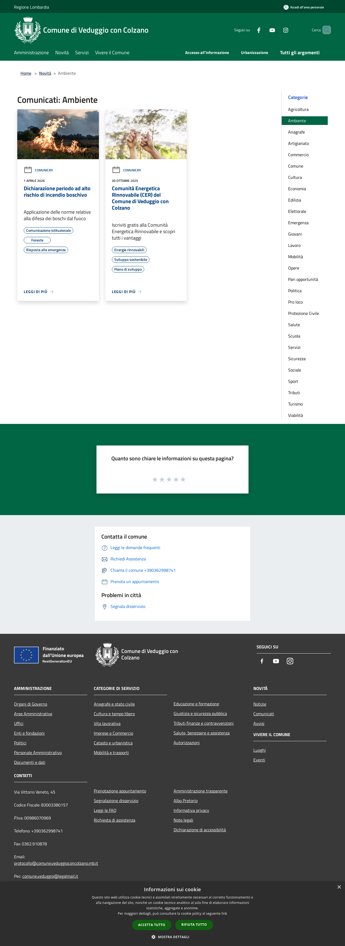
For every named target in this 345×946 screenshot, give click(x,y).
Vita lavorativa (107, 723)
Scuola (294, 336)
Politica (295, 290)
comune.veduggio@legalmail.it (50, 876)
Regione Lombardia (31, 7)
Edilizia (294, 200)
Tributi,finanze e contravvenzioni (204, 723)
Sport (293, 381)
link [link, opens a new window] (224, 913)
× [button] (339, 887)
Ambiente (297, 120)
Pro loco (295, 302)
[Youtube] (263, 29)
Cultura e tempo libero (114, 713)
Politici (20, 743)
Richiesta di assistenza (114, 820)
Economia (297, 188)
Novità (45, 73)
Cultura (295, 177)
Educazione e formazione (196, 703)
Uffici (18, 723)
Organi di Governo (30, 704)
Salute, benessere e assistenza (202, 733)
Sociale (294, 370)
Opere (293, 268)
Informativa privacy (191, 810)
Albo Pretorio (186, 800)
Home (25, 73)
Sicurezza (297, 358)
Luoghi (259, 750)
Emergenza (298, 222)
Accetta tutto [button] (151, 925)
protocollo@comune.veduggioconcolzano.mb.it (56, 863)
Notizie (259, 704)
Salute (294, 324)
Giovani (295, 234)
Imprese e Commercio (113, 733)
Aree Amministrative (33, 713)
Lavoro (294, 245)
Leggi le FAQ (105, 810)
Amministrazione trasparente (200, 791)
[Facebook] (249, 29)
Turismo (295, 404)
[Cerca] (324, 29)
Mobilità (295, 256)
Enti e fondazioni (29, 733)
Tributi (294, 392)
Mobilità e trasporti (111, 752)
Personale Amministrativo (38, 752)
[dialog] (172, 914)
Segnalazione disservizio (116, 800)
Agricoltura (298, 109)
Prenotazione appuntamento (120, 791)
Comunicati (38, 170)
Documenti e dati (29, 762)
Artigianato (298, 143)
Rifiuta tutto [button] (194, 924)
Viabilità (295, 415)
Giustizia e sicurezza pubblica (200, 713)
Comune (295, 166)
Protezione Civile (303, 313)
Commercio (298, 154)
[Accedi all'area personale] (304, 7)
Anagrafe (296, 132)
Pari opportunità (303, 279)
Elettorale (297, 211)
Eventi (259, 760)
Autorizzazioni (187, 742)
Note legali (183, 820)
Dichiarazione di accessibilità (200, 829)
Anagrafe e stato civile (114, 704)
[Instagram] (276, 29)
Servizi (294, 347)
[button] (172, 937)
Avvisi (258, 723)
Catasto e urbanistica (113, 743)
